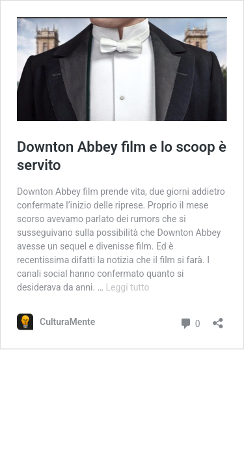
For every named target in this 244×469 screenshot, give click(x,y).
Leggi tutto (128, 287)
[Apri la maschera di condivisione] (218, 319)
